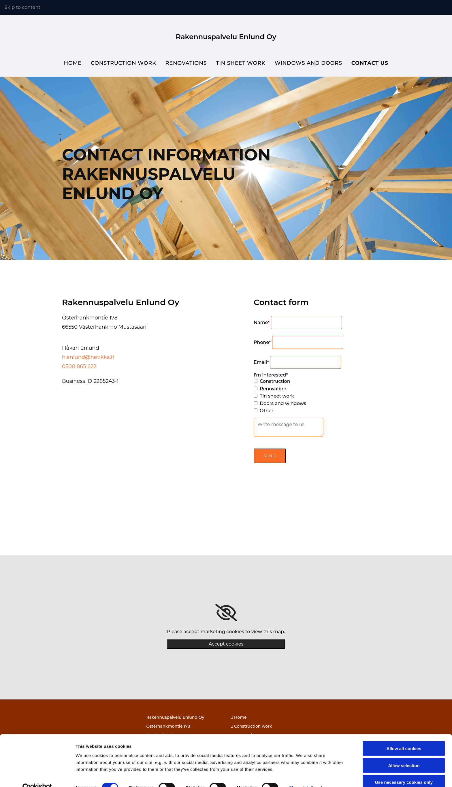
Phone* (262, 342)
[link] (226, 612)
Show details (302, 775)
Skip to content (22, 7)
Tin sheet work (240, 63)
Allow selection (403, 753)
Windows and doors (308, 63)
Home (72, 63)
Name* (262, 322)
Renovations (186, 63)
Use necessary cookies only (404, 770)
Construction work (123, 63)
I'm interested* (271, 374)
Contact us (370, 63)
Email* (261, 362)
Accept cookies (226, 644)
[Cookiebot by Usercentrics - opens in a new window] (37, 775)
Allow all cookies (404, 736)
